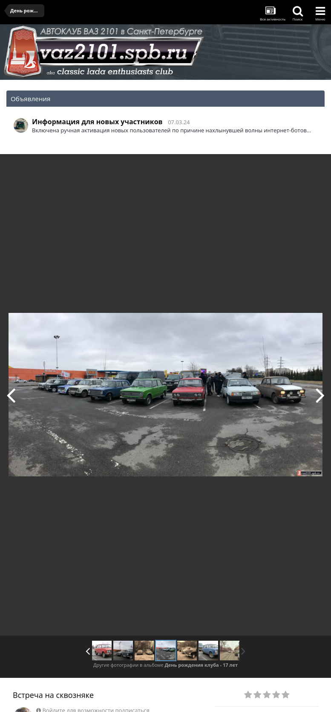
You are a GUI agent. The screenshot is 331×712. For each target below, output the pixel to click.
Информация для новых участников (97, 121)
